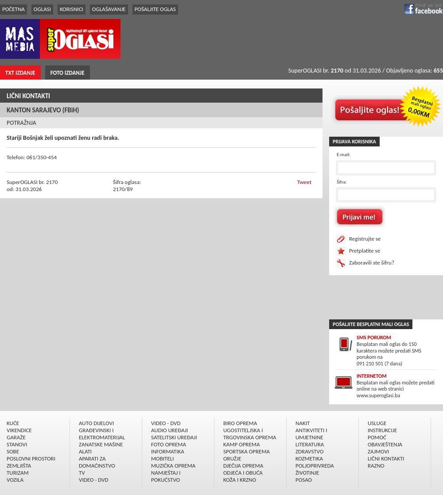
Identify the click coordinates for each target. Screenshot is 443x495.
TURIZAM (18, 472)
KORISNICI (71, 9)
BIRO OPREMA (240, 423)
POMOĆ (377, 437)
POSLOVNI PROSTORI (31, 458)
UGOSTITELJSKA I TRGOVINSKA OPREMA (249, 434)
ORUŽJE (232, 458)
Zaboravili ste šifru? (371, 262)
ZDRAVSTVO (309, 451)
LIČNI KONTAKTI (28, 96)
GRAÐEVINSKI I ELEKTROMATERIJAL (102, 434)
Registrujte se (365, 238)
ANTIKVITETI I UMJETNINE (311, 434)
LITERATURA (309, 444)
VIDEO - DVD (93, 479)
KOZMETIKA (309, 458)
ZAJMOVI (378, 451)
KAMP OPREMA (241, 444)
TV (82, 472)
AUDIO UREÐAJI (169, 430)
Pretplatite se (364, 250)
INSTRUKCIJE (382, 430)
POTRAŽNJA (21, 123)
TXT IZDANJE (20, 72)
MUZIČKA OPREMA (173, 465)
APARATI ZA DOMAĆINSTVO (97, 462)
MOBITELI (162, 458)
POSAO (303, 479)
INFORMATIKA (167, 451)
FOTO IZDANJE (68, 72)
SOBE (13, 451)
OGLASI (42, 9)
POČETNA (13, 9)
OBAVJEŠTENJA (385, 444)
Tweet (304, 182)
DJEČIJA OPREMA (243, 465)
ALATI (85, 451)
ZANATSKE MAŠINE (101, 444)
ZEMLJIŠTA (19, 465)
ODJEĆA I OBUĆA (243, 472)
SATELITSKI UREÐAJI (174, 437)
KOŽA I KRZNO (239, 479)
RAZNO (376, 465)
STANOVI (17, 444)
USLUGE (377, 423)
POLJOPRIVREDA (314, 465)
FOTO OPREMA (168, 444)
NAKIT (302, 423)
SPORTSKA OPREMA (246, 451)
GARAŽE (16, 437)
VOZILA (15, 479)
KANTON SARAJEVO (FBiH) (43, 110)
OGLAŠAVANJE (109, 9)
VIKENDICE (19, 430)
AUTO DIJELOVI (96, 423)
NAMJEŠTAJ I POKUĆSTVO (166, 476)
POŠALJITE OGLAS (155, 9)
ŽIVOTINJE (307, 472)
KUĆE (13, 423)
